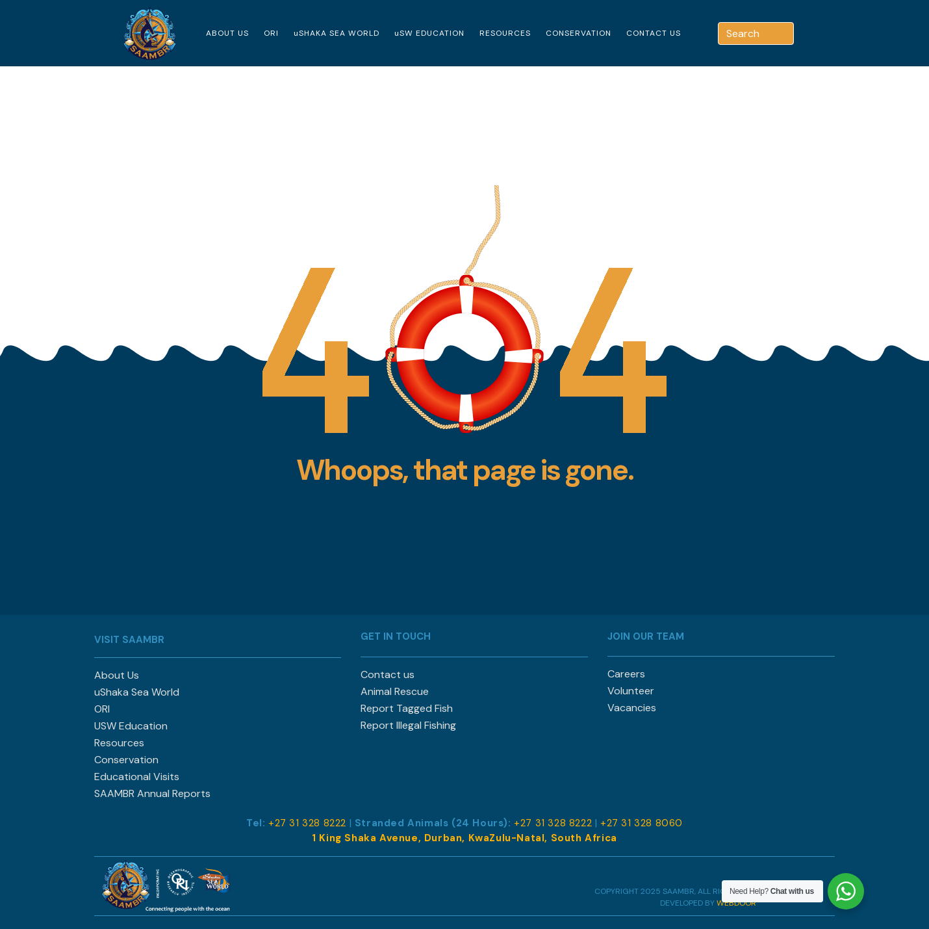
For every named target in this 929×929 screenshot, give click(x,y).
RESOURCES (505, 33)
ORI (271, 33)
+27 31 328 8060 (641, 823)
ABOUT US (227, 33)
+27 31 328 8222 (307, 823)
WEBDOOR (736, 903)
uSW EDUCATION (429, 33)
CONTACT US (653, 33)
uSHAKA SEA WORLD (336, 33)
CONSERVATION (578, 33)
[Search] (785, 33)
